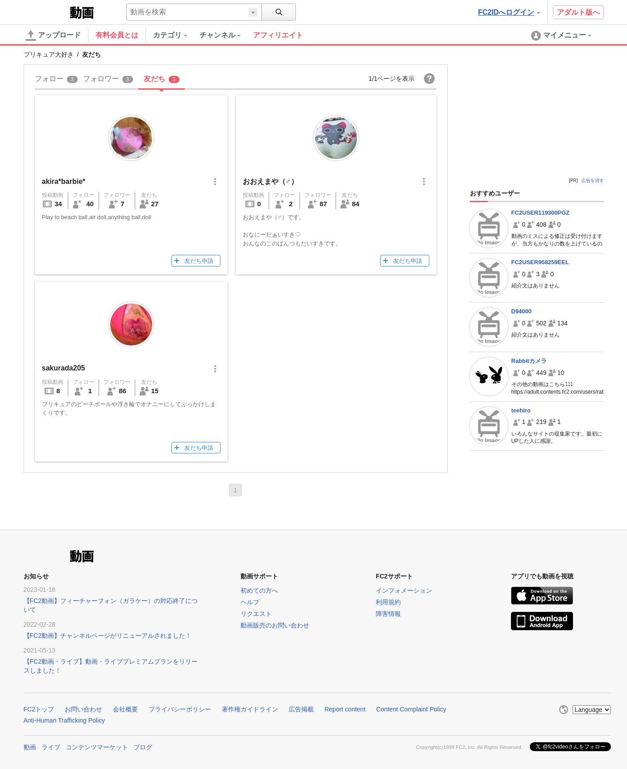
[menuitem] (176, 35)
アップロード (53, 35)
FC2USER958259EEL (540, 262)
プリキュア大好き (49, 54)
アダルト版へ (578, 12)
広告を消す (592, 180)
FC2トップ (39, 709)
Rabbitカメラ (529, 360)
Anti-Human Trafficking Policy (64, 720)
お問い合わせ (83, 709)
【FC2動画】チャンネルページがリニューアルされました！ (107, 635)
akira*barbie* (64, 181)
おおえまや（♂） (270, 181)
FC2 (46, 11)
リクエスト (256, 613)
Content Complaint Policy (411, 709)
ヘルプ (250, 602)
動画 (30, 747)
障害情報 (388, 613)
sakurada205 (63, 368)
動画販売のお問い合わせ (275, 625)
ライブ (51, 747)
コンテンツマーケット (97, 747)
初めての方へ (259, 590)
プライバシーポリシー (180, 709)
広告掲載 (301, 709)
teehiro (521, 410)
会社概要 (125, 709)
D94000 (521, 311)
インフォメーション (404, 590)
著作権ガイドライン (250, 709)
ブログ (142, 747)
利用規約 (388, 602)
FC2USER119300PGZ (540, 212)
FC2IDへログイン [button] (509, 12)
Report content (344, 709)
